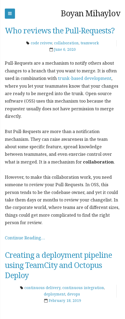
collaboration (66, 43)
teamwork (90, 43)
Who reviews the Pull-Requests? (60, 30)
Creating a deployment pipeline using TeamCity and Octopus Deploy (58, 265)
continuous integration (83, 287)
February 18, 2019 (65, 300)
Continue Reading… (25, 238)
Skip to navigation (10, 14)
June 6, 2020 (65, 49)
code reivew (41, 43)
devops (73, 294)
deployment (54, 294)
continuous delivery (42, 287)
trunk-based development (84, 78)
